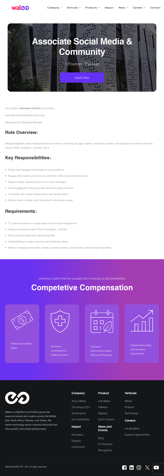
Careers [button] (139, 7)
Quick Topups (106, 419)
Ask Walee (104, 400)
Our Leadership (81, 419)
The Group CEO (81, 407)
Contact (155, 7)
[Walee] (20, 7)
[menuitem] (54, 7)
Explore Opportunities (137, 434)
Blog (101, 437)
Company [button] (54, 7)
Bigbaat (102, 413)
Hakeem (103, 407)
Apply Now (82, 77)
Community (78, 446)
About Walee (79, 400)
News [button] (123, 7)
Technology (131, 413)
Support (76, 440)
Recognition (105, 450)
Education (77, 434)
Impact (109, 7)
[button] (124, 468)
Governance (79, 413)
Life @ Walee (132, 428)
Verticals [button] (74, 7)
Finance (129, 407)
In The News (105, 444)
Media (128, 400)
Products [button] (93, 7)
